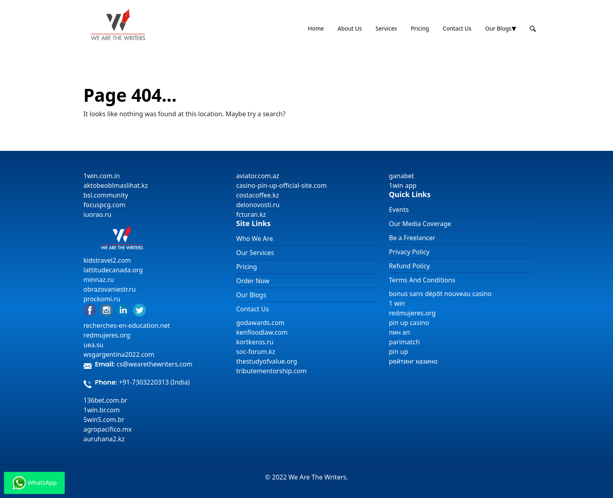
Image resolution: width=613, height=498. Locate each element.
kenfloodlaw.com (262, 332)
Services (386, 28)
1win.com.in (102, 175)
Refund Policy (409, 265)
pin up (398, 351)
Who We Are (254, 238)
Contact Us (457, 28)
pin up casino (409, 322)
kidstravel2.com (107, 260)
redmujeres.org (107, 335)
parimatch (404, 341)
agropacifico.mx (108, 429)
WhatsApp (34, 483)
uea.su (94, 344)
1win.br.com (102, 409)
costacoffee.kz (257, 195)
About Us (350, 28)
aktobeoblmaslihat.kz (116, 185)
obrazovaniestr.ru (110, 289)
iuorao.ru (97, 214)
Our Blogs (498, 28)
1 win (397, 303)
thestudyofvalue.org (266, 361)
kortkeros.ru (255, 341)
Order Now (253, 280)
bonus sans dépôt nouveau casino (440, 293)
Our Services (255, 252)
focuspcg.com (104, 204)
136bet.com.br (105, 400)
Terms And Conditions (422, 280)
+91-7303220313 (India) (154, 382)
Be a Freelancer (412, 237)
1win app (403, 185)
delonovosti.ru (258, 204)
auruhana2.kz (104, 438)
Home (316, 28)
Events (399, 209)
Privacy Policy (409, 251)
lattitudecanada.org (113, 269)
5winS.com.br (104, 419)
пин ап (399, 332)
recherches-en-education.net (127, 325)
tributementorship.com (271, 370)
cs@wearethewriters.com (155, 364)
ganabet (402, 175)
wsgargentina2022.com (119, 354)
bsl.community (106, 195)
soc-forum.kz (255, 351)
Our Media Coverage (420, 223)
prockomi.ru (102, 298)
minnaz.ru (99, 279)
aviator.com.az (257, 175)
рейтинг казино (413, 361)
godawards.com (260, 322)
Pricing (420, 28)
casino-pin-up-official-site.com (281, 185)
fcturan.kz (251, 214)
